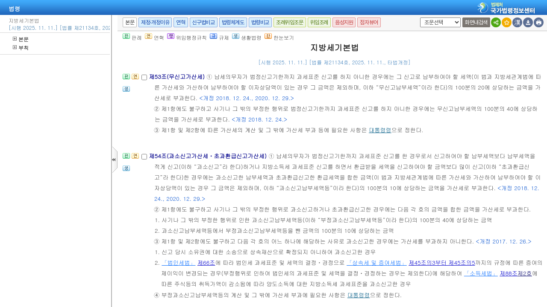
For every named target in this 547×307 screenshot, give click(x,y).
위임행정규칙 (187, 37)
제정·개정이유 (155, 22)
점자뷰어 (369, 22)
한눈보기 (279, 37)
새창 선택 (418, 17)
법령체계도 (233, 22)
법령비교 (260, 22)
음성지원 (344, 22)
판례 (132, 37)
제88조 (509, 273)
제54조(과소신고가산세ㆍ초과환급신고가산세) (208, 156)
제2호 (525, 273)
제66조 (206, 262)
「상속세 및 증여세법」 (377, 262)
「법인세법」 (178, 262)
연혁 (180, 22)
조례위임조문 (289, 22)
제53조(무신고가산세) (177, 76)
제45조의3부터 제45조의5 (442, 262)
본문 (21, 39)
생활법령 (247, 37)
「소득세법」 (481, 273)
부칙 (21, 47)
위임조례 (319, 22)
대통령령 (380, 130)
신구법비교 (203, 22)
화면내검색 (476, 22)
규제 (219, 37)
